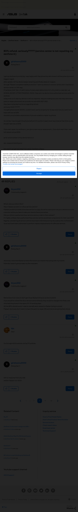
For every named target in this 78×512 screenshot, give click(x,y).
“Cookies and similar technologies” (13, 256)
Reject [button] (39, 260)
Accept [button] (39, 265)
